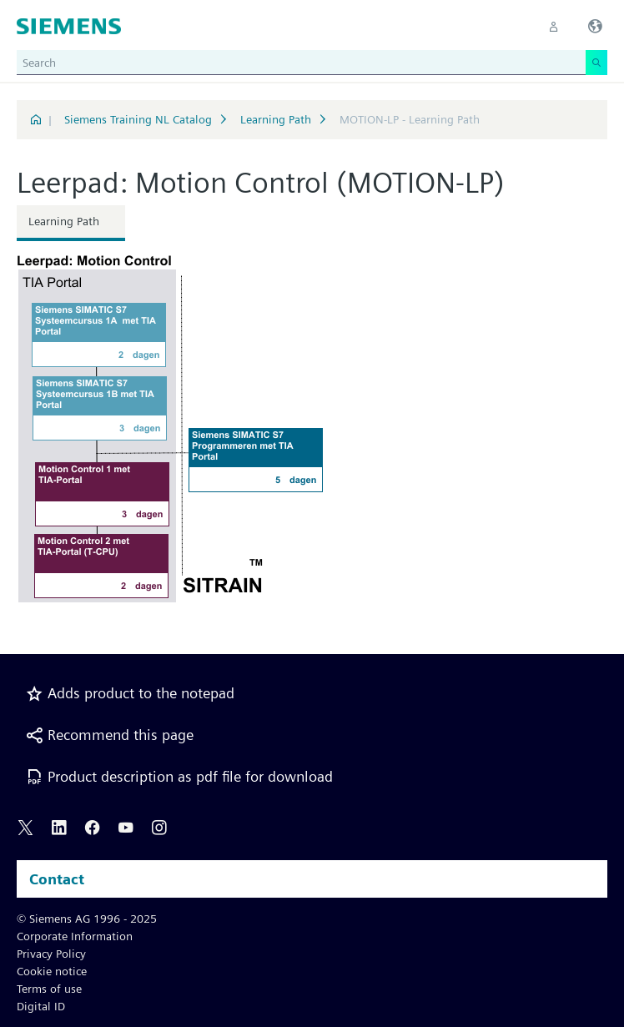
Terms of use (49, 988)
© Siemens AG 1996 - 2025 (87, 918)
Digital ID (41, 1006)
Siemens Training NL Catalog (138, 119)
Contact (56, 879)
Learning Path (275, 119)
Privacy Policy (51, 953)
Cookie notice (52, 971)
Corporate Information (75, 936)
